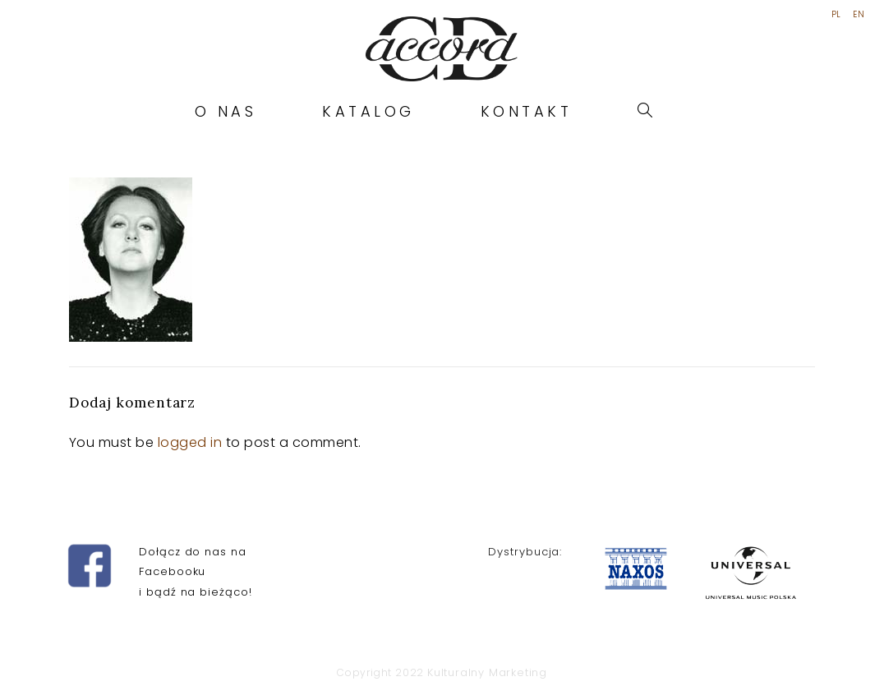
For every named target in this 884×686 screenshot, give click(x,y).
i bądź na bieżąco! (195, 592)
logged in (190, 442)
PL (836, 15)
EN (858, 15)
